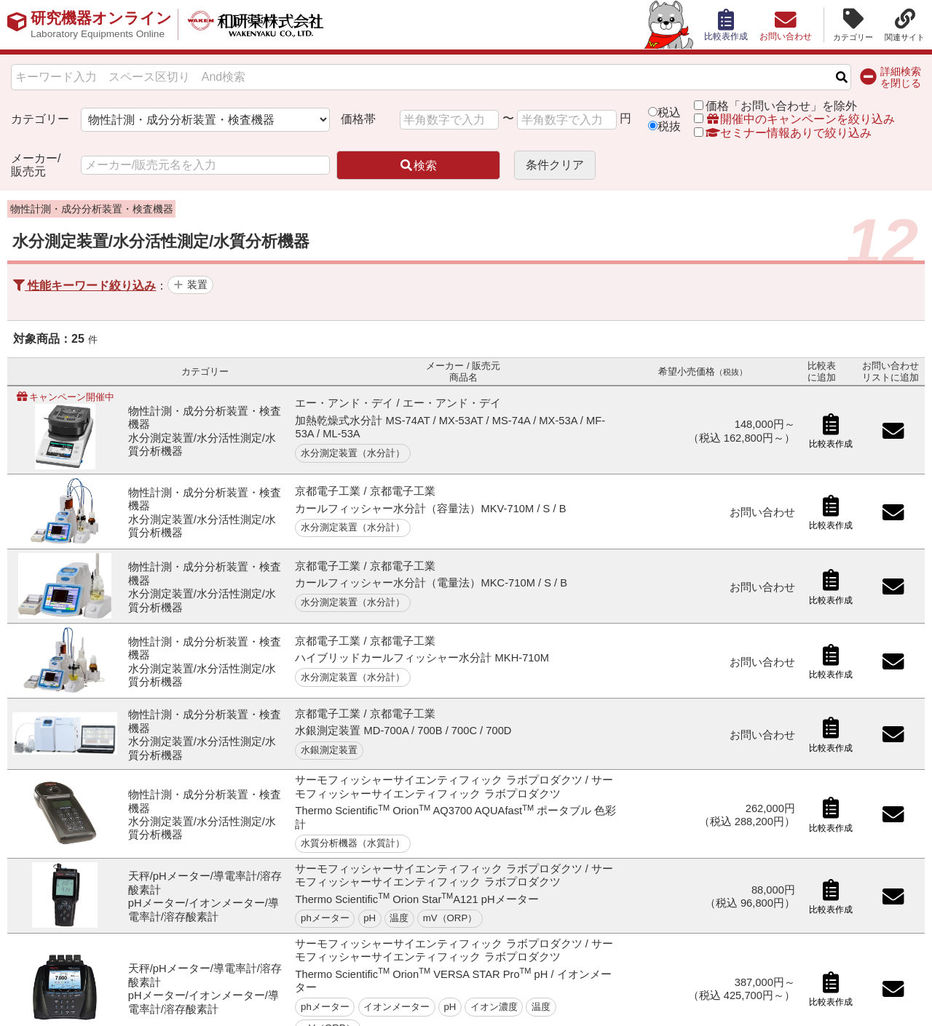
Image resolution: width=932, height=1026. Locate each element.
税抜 (669, 126)
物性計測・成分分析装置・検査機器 (91, 209)
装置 (197, 284)
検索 (418, 165)
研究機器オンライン (104, 25)
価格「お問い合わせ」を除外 (781, 106)
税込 (669, 112)
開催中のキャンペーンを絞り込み (800, 119)
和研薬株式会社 (266, 24)
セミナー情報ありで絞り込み (783, 133)
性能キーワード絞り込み (84, 285)
